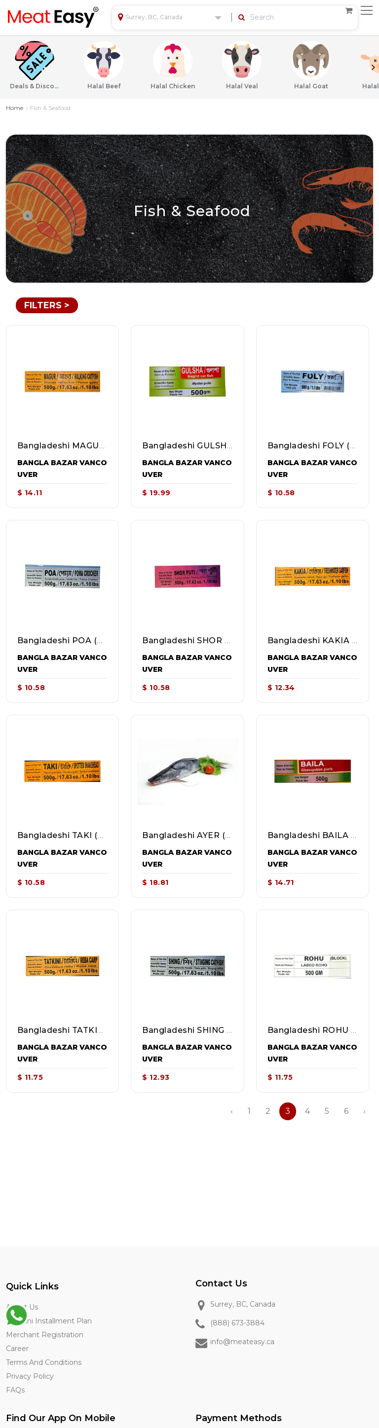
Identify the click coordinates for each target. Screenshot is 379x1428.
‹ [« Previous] (231, 1111)
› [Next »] (364, 1111)
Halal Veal (242, 65)
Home (14, 107)
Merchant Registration (44, 1334)
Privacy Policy (30, 1376)
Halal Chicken (173, 65)
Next (373, 67)
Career (17, 1348)
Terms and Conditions (43, 1362)
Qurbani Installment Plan (49, 1321)
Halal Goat (311, 65)
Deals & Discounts (34, 65)
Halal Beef (103, 65)
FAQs (15, 1390)
